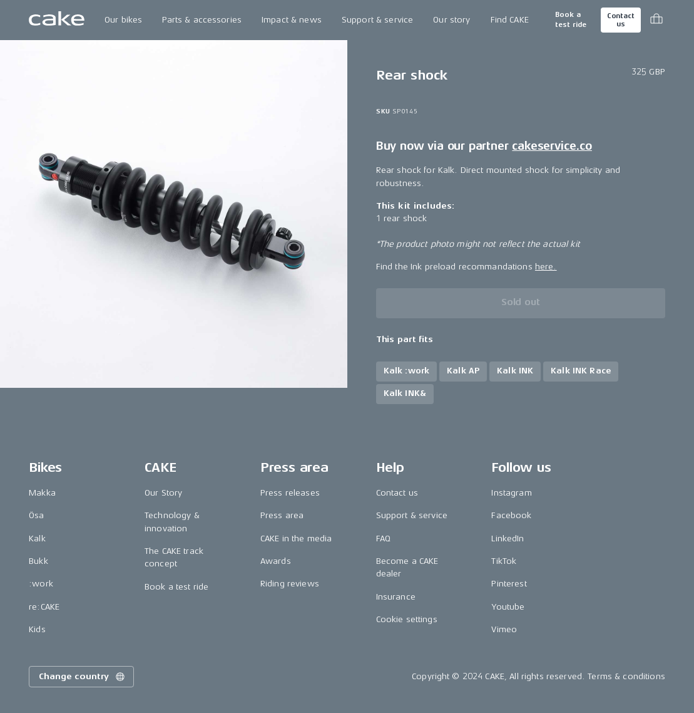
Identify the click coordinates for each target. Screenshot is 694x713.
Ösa (36, 515)
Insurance (396, 596)
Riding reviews (289, 583)
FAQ (383, 538)
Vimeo (504, 629)
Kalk (37, 538)
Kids (37, 629)
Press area (282, 515)
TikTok (503, 561)
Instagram (511, 492)
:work (41, 583)
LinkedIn (507, 538)
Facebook (511, 515)
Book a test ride (570, 20)
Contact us (621, 20)
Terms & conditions (626, 676)
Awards (275, 561)
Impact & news (292, 19)
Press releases (290, 492)
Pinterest (508, 583)
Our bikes (123, 19)
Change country (82, 676)
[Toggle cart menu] (656, 20)
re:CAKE (44, 607)
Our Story (163, 492)
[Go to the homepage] (56, 20)
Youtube (507, 607)
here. (546, 266)
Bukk (38, 561)
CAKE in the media (296, 538)
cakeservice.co (551, 146)
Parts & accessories (202, 19)
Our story (451, 19)
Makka (42, 492)
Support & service (377, 19)
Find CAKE (510, 19)
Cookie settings (406, 619)
